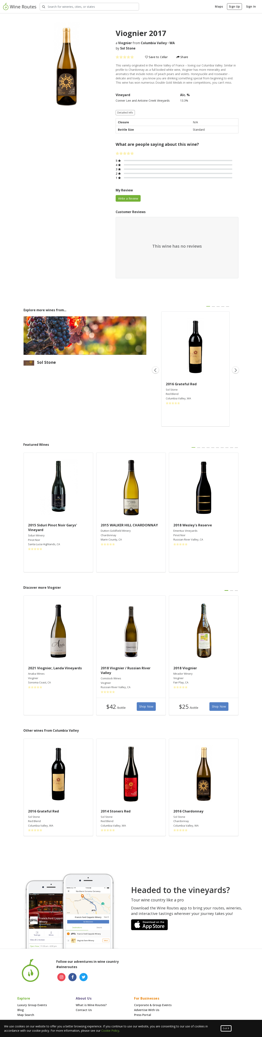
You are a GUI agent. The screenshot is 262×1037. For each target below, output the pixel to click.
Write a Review (128, 198)
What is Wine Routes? (91, 1005)
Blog (20, 1010)
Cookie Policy (110, 1031)
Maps (219, 6)
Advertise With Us (146, 1010)
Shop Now (146, 706)
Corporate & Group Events (153, 1005)
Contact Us (84, 1010)
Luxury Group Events (32, 1005)
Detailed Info (125, 112)
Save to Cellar (156, 57)
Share (182, 57)
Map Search (25, 1015)
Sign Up (234, 6)
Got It (226, 1028)
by (126, 48)
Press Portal (142, 1015)
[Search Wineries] (89, 6)
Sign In (251, 6)
